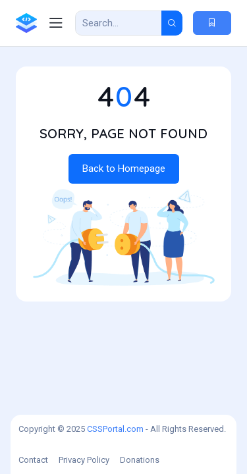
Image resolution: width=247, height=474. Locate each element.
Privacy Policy (84, 460)
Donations (139, 460)
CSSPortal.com (115, 429)
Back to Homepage (123, 168)
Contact (33, 460)
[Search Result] (118, 23)
